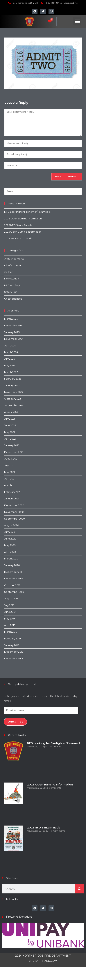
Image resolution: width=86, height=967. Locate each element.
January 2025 (11, 332)
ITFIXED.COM (48, 960)
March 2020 (11, 558)
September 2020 (14, 518)
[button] (77, 21)
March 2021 (10, 485)
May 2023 (9, 365)
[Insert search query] (43, 191)
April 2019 (9, 625)
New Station (11, 278)
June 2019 (10, 611)
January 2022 (11, 445)
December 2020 (14, 505)
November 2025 (13, 325)
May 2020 (10, 545)
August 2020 (11, 525)
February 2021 (12, 491)
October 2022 (12, 398)
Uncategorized (13, 298)
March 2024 (11, 352)
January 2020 (12, 565)
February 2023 (12, 378)
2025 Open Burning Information (23, 231)
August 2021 (11, 458)
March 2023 (11, 372)
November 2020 (14, 511)
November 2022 (13, 392)
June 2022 (10, 425)
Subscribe (15, 721)
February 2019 (12, 638)
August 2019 (11, 598)
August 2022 (11, 411)
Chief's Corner (12, 265)
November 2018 (13, 658)
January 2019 (11, 645)
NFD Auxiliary (12, 285)
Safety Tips (10, 291)
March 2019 (10, 631)
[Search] (79, 888)
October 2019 (12, 585)
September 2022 (14, 405)
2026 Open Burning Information (23, 218)
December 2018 (14, 651)
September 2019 (14, 591)
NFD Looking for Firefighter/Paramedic (27, 211)
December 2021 (13, 452)
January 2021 (11, 498)
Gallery (8, 271)
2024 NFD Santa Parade (18, 238)
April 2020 (10, 551)
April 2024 (10, 345)
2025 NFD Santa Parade (18, 225)
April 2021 (9, 478)
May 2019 (9, 618)
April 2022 (10, 438)
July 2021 (9, 465)
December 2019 (13, 571)
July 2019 (9, 605)
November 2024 (14, 338)
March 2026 (11, 318)
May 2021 (9, 472)
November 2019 (13, 578)
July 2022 (9, 418)
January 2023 (12, 385)
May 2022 (9, 432)
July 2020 (9, 531)
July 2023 (9, 358)
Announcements (14, 258)
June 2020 (10, 538)
